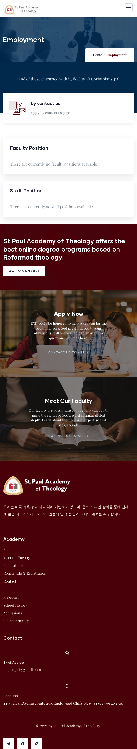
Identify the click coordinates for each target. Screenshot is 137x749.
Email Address (14, 662)
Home (97, 55)
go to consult (24, 270)
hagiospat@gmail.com (22, 669)
